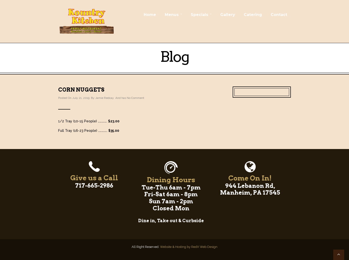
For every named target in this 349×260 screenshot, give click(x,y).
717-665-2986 (94, 185)
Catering (253, 14)
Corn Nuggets (81, 90)
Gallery (227, 14)
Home (150, 14)
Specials (199, 14)
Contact (279, 14)
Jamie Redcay (104, 98)
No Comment (135, 98)
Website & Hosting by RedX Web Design (188, 247)
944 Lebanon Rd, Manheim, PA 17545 (250, 189)
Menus (172, 14)
